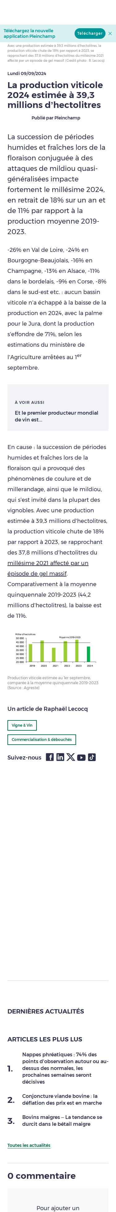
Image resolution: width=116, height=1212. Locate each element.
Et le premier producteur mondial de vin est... (56, 416)
